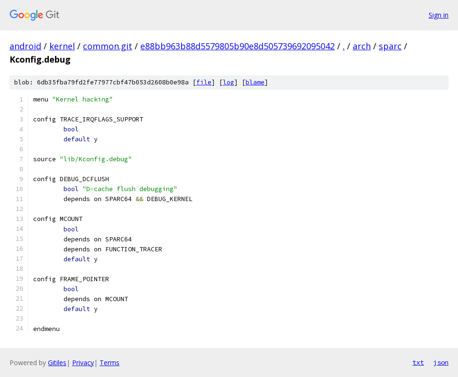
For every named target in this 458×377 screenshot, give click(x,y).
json (441, 362)
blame (255, 82)
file (203, 82)
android (25, 46)
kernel (62, 46)
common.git (107, 46)
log (228, 82)
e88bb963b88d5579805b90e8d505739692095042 (237, 46)
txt (418, 362)
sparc (390, 46)
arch (362, 46)
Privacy (83, 362)
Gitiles (57, 362)
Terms (109, 362)
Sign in (439, 14)
